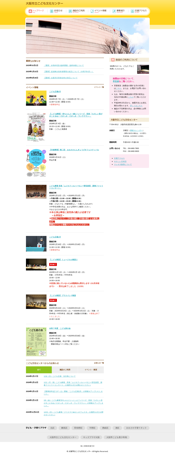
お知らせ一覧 (99, 363)
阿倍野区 (78, 427)
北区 (52, 427)
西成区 (105, 427)
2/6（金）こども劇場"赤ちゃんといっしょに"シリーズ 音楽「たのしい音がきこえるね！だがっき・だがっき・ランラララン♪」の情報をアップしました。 (73, 403)
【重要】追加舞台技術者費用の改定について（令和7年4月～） (69, 72)
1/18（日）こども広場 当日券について (60, 376)
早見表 (116, 81)
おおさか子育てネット (136, 427)
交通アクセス (119, 158)
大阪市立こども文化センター (63, 437)
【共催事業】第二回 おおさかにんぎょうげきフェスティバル (74, 150)
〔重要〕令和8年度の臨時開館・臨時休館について (64, 65)
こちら (118, 88)
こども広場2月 (55, 92)
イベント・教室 (91, 370)
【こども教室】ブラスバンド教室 (62, 295)
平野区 (92, 427)
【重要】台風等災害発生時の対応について (61, 78)
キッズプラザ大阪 (91, 437)
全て (39, 370)
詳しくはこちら (136, 106)
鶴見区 (64, 427)
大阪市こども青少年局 (116, 437)
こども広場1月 (55, 237)
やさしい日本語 (120, 161)
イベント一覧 (99, 87)
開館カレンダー (136, 130)
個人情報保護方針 (87, 446)
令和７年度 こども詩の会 (60, 328)
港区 (117, 427)
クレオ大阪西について (123, 164)
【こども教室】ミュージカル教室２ (63, 260)
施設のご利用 (65, 370)
